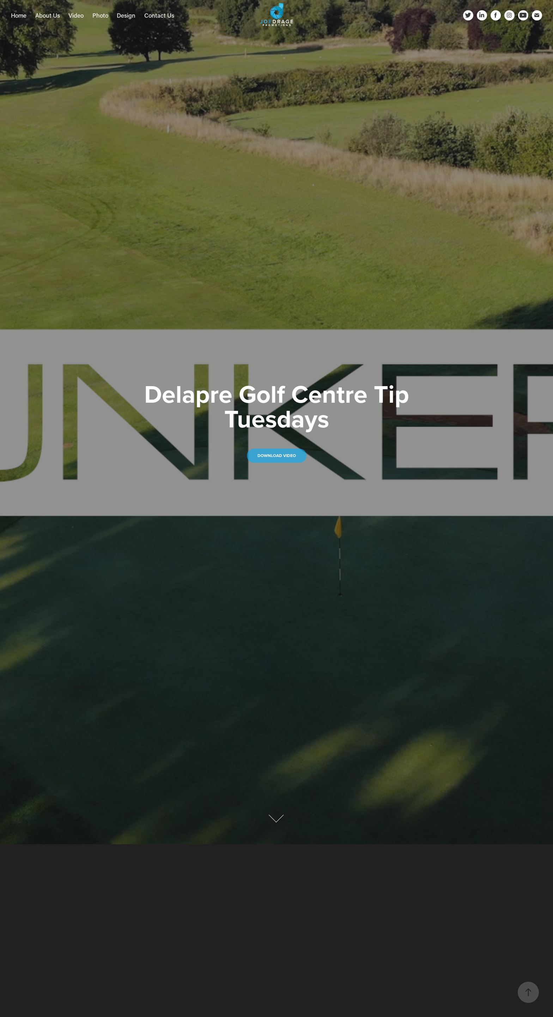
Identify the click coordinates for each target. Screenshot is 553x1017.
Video (76, 15)
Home (18, 15)
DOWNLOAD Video (276, 455)
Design (126, 15)
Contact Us (159, 15)
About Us (47, 15)
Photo (100, 15)
